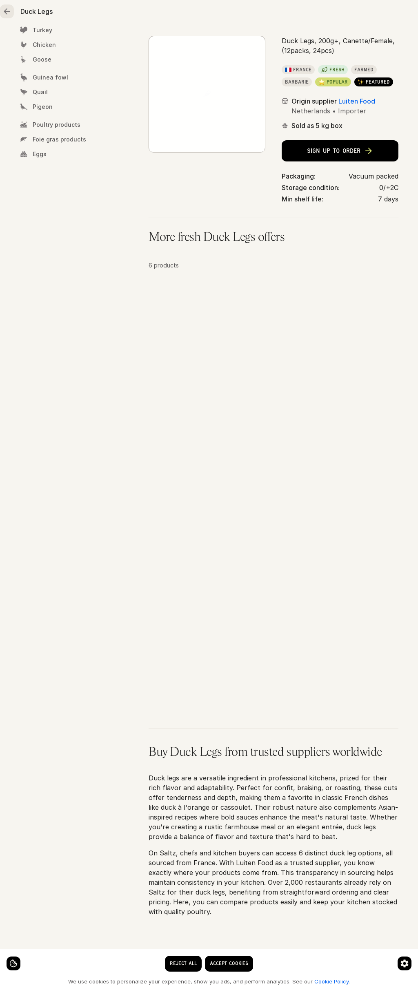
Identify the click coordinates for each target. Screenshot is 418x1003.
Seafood (80, 39)
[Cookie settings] (20, 956)
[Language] (220, 13)
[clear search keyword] (163, 13)
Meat (127, 39)
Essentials (306, 39)
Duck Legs (251, 65)
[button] (273, 379)
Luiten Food (356, 168)
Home (33, 39)
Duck (216, 65)
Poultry (171, 39)
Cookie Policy (137, 981)
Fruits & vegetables (236, 39)
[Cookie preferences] (161, 956)
